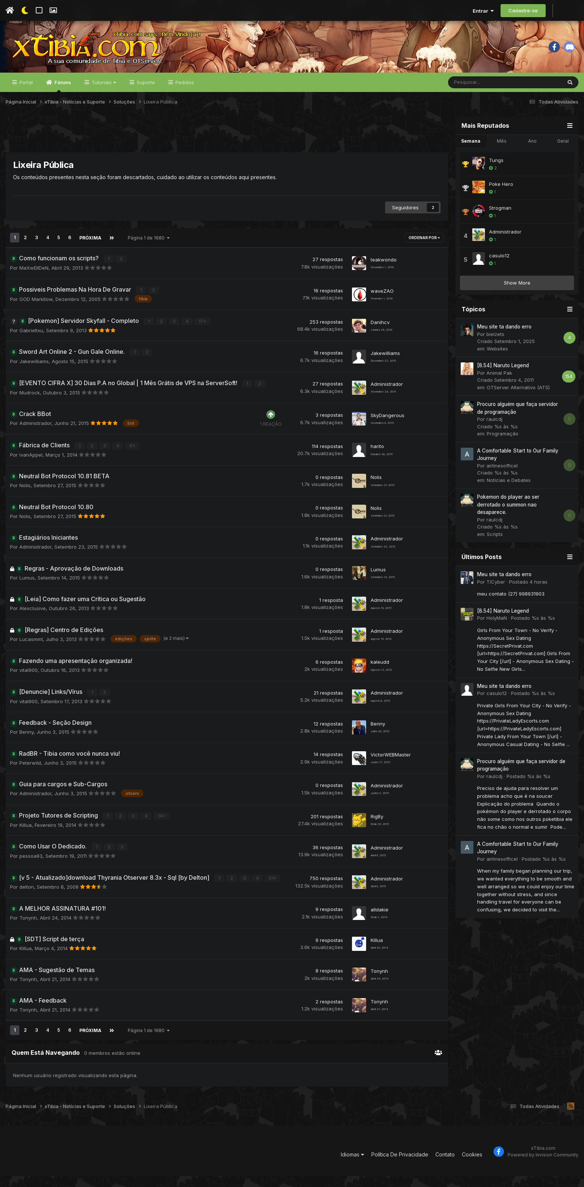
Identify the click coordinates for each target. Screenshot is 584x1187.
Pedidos (184, 98)
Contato (445, 1165)
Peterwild (30, 775)
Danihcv (380, 335)
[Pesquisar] (485, 98)
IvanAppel (30, 467)
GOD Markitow (36, 313)
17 (193, 335)
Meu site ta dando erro (504, 342)
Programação (502, 449)
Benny (26, 745)
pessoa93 (30, 868)
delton (26, 898)
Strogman (500, 223)
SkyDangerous (387, 428)
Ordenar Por (424, 253)
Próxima (90, 253)
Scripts (495, 549)
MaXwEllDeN (33, 282)
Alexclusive (32, 621)
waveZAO (382, 304)
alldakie (379, 921)
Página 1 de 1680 (148, 253)
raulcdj (494, 434)
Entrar (483, 11)
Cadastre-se (523, 10)
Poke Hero (501, 199)
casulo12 (499, 271)
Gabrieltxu (31, 344)
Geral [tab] (563, 156)
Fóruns (62, 101)
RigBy (377, 828)
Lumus (27, 590)
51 (263, 889)
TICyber (495, 597)
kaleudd (380, 674)
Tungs (496, 175)
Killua (25, 837)
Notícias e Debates (509, 495)
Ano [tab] (532, 156)
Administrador (387, 397)
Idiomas (352, 1165)
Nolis (25, 498)
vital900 (28, 683)
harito (377, 459)
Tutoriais (103, 98)
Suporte (145, 98)
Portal (25, 98)
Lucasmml (31, 652)
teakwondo (384, 273)
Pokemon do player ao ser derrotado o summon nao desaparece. (508, 519)
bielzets (495, 349)
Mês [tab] (502, 156)
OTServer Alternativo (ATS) (518, 403)
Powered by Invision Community (543, 1165)
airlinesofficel (502, 481)
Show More (517, 298)
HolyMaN (496, 633)
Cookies (472, 1165)
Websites (497, 364)
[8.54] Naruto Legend (503, 381)
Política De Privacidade (399, 1165)
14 (152, 828)
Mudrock (29, 406)
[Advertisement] (226, 148)
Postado (528, 597)
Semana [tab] (470, 156)
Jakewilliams (34, 375)
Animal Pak (499, 388)
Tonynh (28, 929)
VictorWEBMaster (391, 766)
